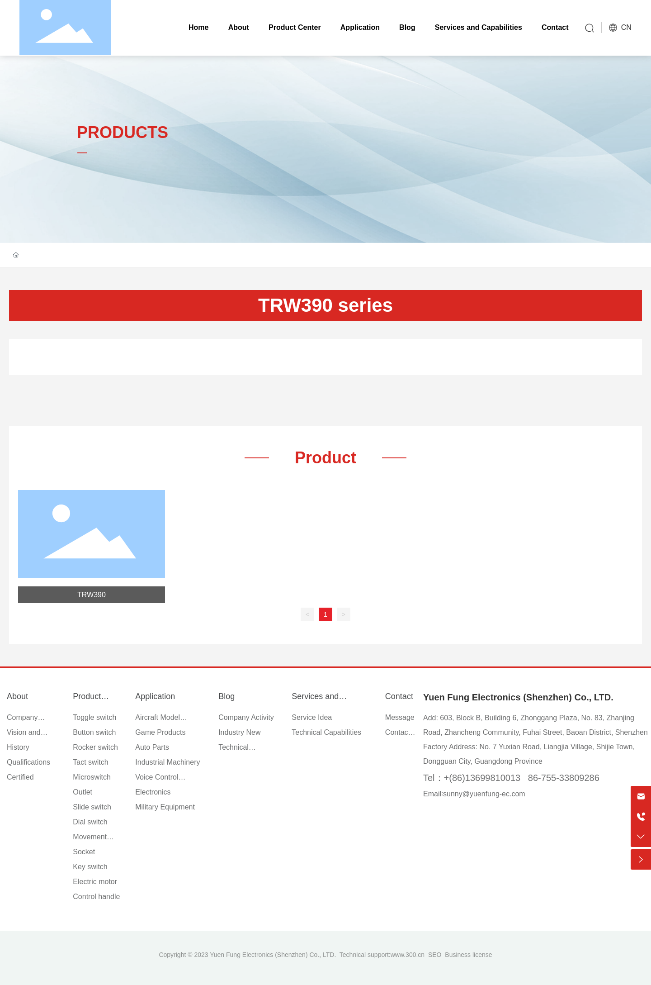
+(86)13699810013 (482, 778)
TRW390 (91, 595)
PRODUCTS (122, 132)
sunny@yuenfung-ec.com (484, 794)
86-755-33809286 (563, 778)
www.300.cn (408, 954)
